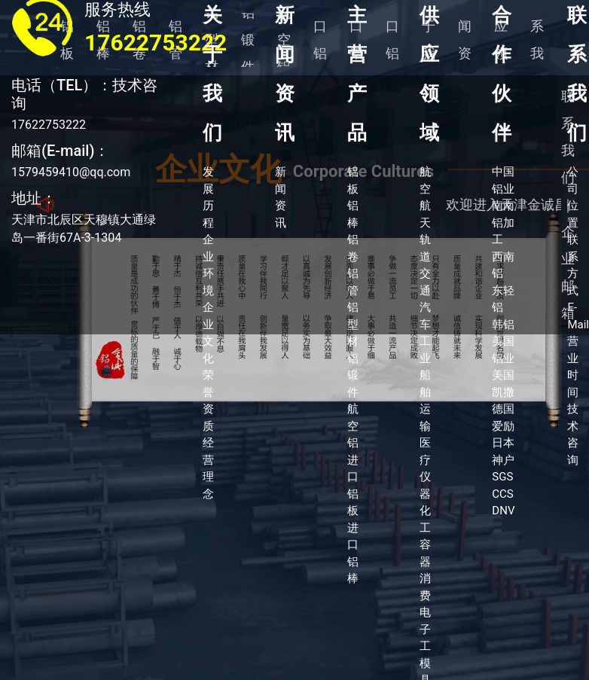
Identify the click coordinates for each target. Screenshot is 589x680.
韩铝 (503, 324)
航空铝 (353, 426)
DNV (503, 510)
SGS (502, 476)
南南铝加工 (503, 222)
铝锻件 (353, 375)
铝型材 (353, 324)
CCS (502, 494)
